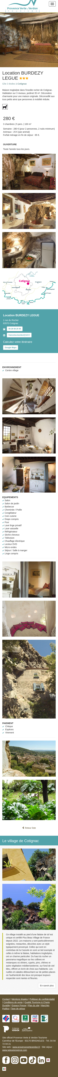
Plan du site (33, 1005)
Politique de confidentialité (42, 999)
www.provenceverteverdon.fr (26, 1047)
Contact (6, 999)
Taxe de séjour (18, 1008)
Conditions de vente (13, 1002)
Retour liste (29, 828)
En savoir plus (47, 985)
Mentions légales (20, 999)
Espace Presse (19, 1005)
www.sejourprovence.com (14, 1050)
